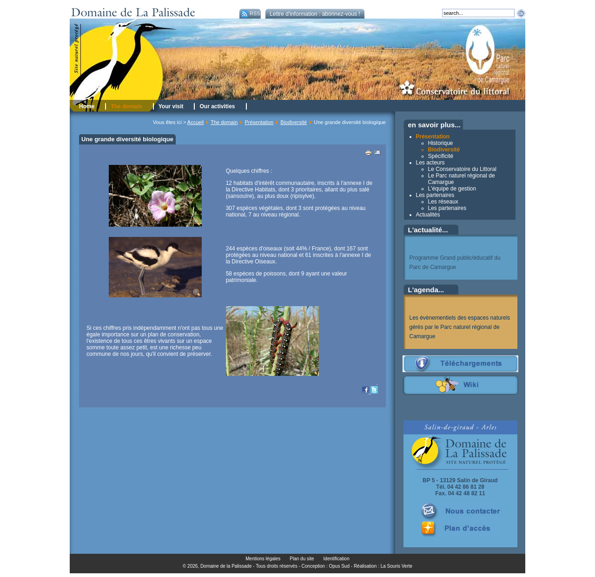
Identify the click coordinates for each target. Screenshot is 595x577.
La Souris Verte (396, 566)
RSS (249, 13)
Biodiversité (293, 122)
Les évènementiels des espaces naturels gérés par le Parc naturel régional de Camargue (460, 327)
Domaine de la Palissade (226, 566)
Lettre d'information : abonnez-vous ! (315, 14)
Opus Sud (339, 566)
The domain (224, 122)
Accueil (195, 122)
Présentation (259, 122)
